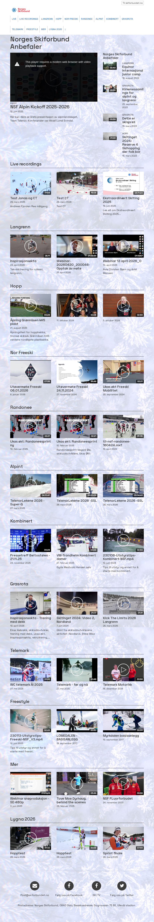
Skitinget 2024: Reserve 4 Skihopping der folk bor (131, 145)
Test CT (63, 198)
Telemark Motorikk (117, 684)
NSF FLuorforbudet (118, 798)
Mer (43, 29)
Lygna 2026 (55, 29)
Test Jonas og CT (23, 198)
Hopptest (17, 853)
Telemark (17, 29)
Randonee (87, 18)
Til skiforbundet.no (133, 2)
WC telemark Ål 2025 (26, 684)
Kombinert (112, 18)
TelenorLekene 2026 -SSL (77, 500)
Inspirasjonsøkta (23, 261)
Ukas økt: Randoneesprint (77, 441)
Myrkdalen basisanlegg (121, 735)
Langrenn (47, 18)
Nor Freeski (71, 18)
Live (14, 18)
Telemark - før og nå (72, 684)
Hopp (58, 18)
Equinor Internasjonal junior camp (132, 70)
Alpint (99, 18)
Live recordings (28, 18)
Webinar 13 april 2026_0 (122, 261)
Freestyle (32, 29)
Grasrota (127, 18)
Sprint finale (112, 853)
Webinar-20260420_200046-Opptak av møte (73, 265)
